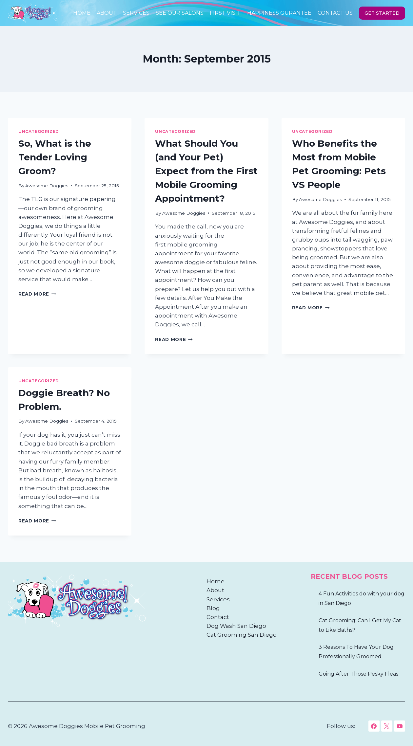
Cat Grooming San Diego (241, 634)
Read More (37, 294)
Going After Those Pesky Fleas (358, 674)
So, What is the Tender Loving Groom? (54, 157)
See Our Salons (180, 13)
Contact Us (335, 13)
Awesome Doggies (46, 185)
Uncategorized (38, 131)
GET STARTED (382, 13)
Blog (213, 608)
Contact (217, 617)
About (107, 13)
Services (136, 13)
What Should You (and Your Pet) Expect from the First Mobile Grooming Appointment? (206, 171)
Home (81, 13)
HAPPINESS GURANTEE (279, 13)
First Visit (225, 13)
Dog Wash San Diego (236, 626)
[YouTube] (399, 726)
